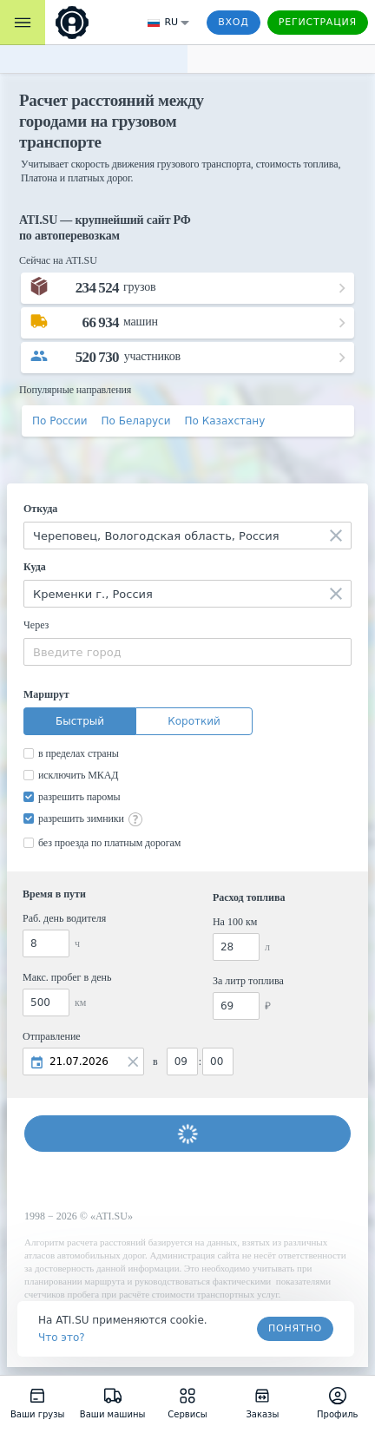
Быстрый (80, 721)
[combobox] (187, 535)
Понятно (295, 1328)
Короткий (194, 721)
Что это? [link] (61, 1337)
